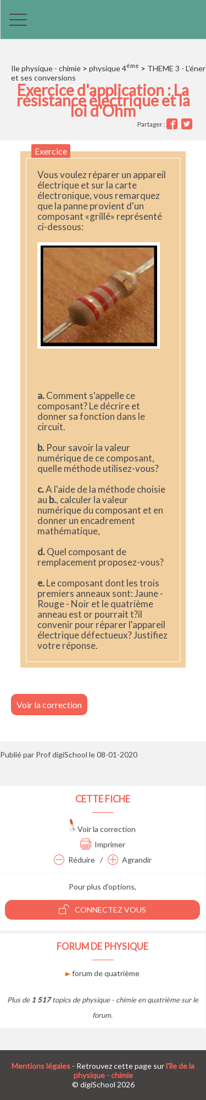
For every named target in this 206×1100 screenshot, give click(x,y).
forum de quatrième (102, 973)
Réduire (74, 859)
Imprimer (102, 844)
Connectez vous (102, 909)
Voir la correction (49, 704)
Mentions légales (41, 1065)
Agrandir (130, 859)
